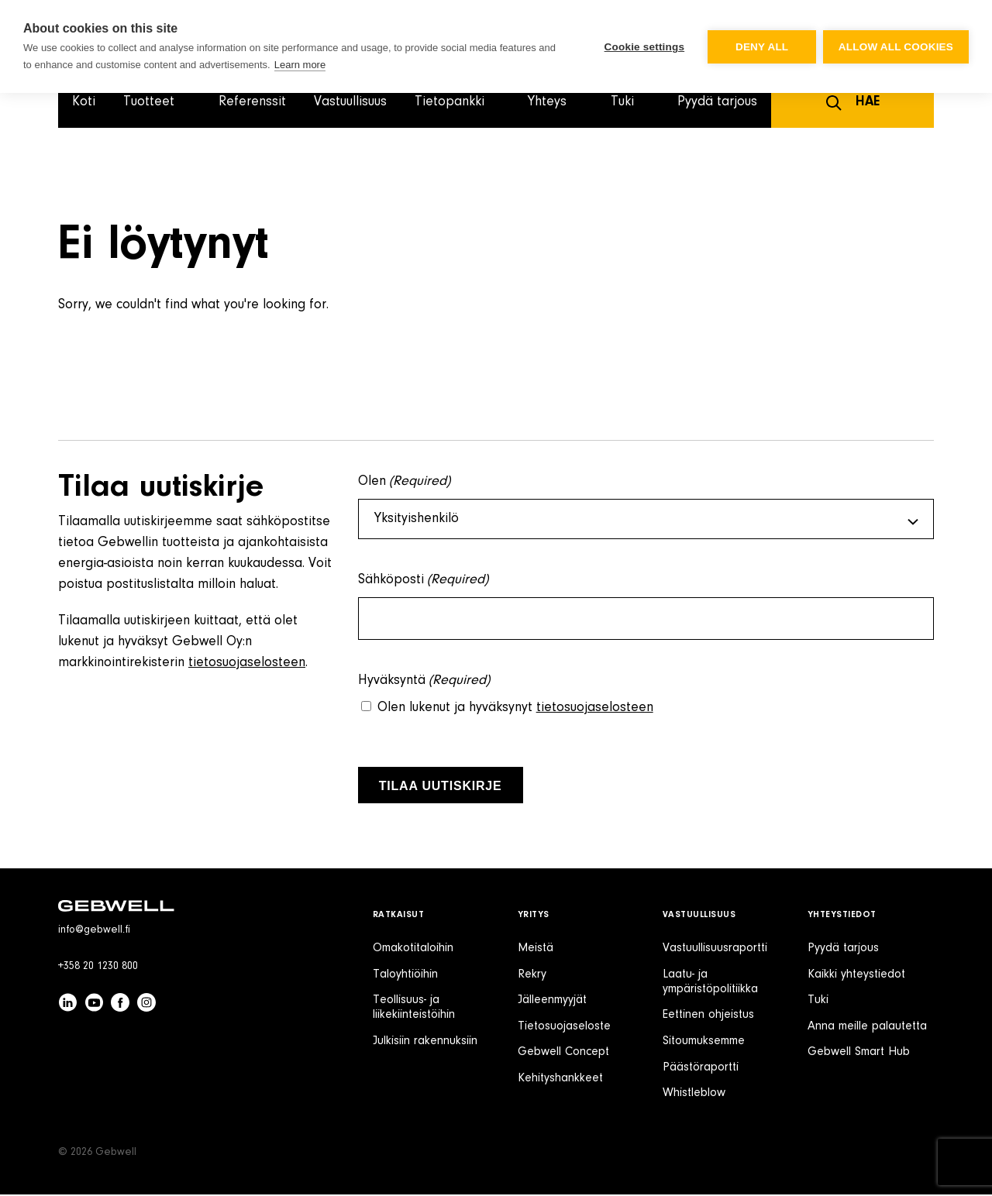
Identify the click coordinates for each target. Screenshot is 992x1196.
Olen (404, 482)
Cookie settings (643, 47)
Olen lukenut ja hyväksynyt (515, 710)
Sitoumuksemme (704, 1042)
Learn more (300, 64)
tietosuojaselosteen (246, 663)
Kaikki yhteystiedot (856, 976)
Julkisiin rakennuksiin (425, 1042)
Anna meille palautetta (867, 1028)
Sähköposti (423, 582)
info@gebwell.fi (94, 931)
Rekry (532, 976)
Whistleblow (694, 1094)
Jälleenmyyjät (552, 1001)
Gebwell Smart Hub (859, 1053)
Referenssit (252, 102)
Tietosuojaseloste (564, 1028)
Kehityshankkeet (560, 1080)
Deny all (761, 47)
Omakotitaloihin (413, 949)
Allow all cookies (896, 47)
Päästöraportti (701, 1069)
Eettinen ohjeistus (708, 1016)
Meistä (535, 949)
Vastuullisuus (350, 102)
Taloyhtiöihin (405, 976)
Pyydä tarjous (717, 102)
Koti (83, 102)
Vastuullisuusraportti (715, 949)
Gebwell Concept (563, 1053)
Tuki (818, 1001)
